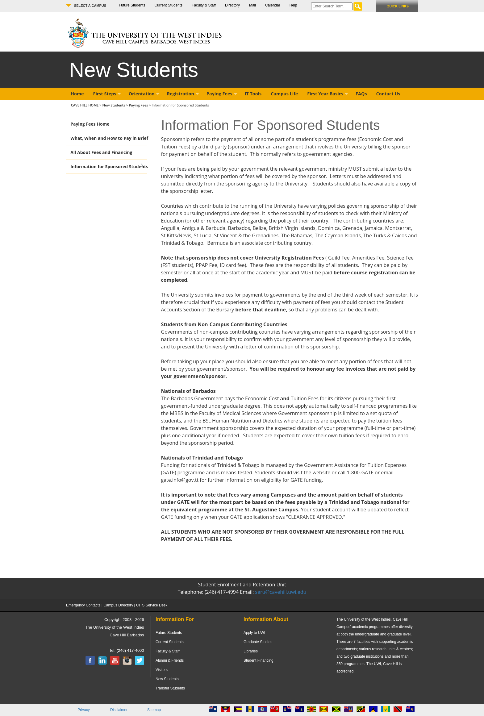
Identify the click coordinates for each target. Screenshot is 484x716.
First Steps (107, 94)
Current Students (168, 5)
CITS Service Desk (151, 605)
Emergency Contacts (83, 605)
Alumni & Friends (170, 660)
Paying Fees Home (89, 124)
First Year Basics (327, 94)
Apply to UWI (254, 633)
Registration (183, 94)
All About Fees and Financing (101, 152)
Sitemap (154, 710)
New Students (114, 105)
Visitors (162, 670)
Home (77, 94)
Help (293, 5)
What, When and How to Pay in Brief (109, 138)
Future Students (132, 5)
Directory (232, 5)
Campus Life (284, 94)
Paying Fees (222, 94)
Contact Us (388, 94)
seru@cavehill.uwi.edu (280, 592)
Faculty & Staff (204, 5)
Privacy (83, 710)
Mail (252, 5)
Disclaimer (118, 710)
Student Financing (258, 660)
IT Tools (253, 94)
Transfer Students (170, 688)
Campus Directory (118, 605)
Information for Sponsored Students (109, 166)
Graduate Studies (258, 642)
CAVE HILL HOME (85, 105)
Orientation (143, 94)
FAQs (361, 94)
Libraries (251, 651)
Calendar (272, 5)
